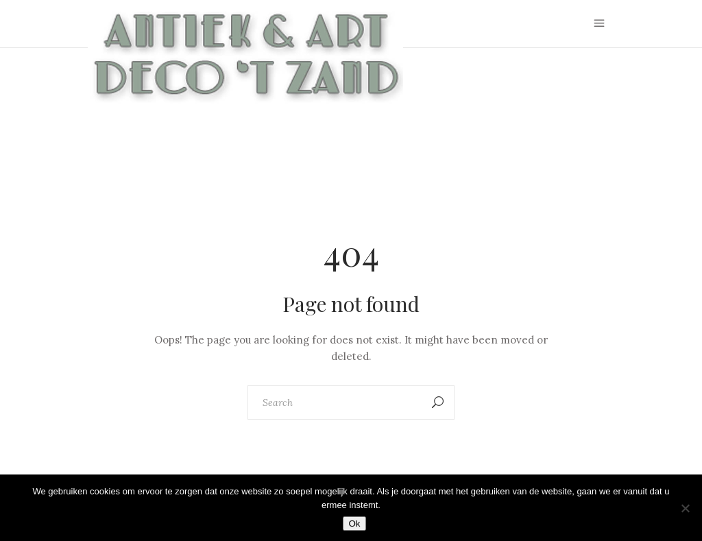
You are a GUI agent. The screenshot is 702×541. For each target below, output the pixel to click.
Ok (354, 523)
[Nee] (685, 508)
